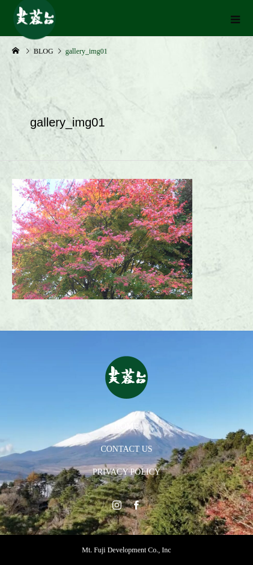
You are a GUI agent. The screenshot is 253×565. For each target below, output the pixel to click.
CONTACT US (126, 449)
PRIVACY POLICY (126, 471)
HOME (126, 426)
